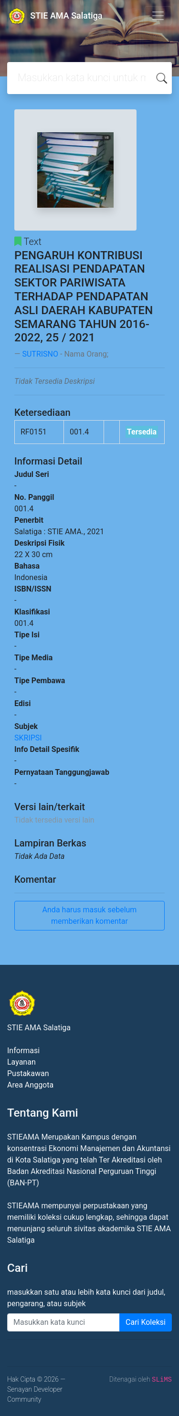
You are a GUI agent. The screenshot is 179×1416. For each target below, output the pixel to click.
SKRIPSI (28, 737)
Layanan (21, 1062)
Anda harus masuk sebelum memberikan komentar (89, 915)
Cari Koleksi (146, 1322)
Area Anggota (30, 1084)
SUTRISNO (40, 354)
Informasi (23, 1050)
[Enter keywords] (63, 1322)
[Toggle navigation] (158, 15)
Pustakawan (28, 1073)
